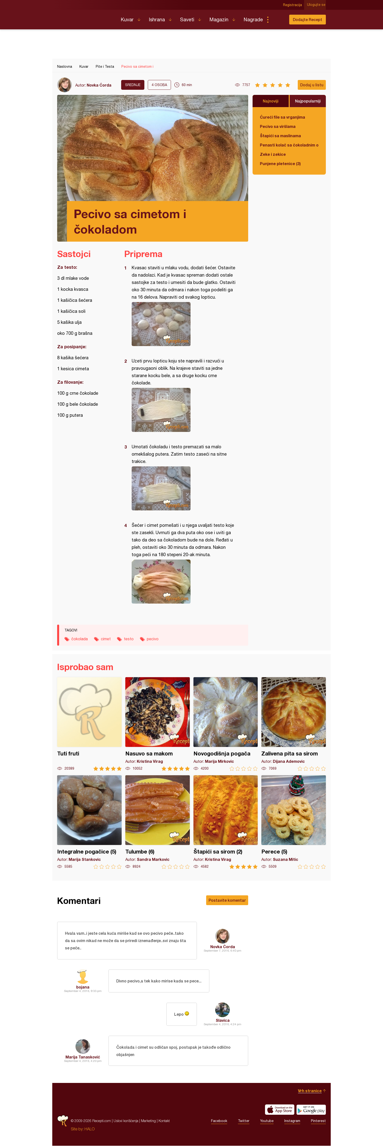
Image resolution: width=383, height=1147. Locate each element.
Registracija (293, 5)
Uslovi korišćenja (126, 1122)
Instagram (292, 1122)
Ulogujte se (317, 5)
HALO (90, 1130)
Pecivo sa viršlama (278, 126)
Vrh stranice (310, 1092)
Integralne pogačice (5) (89, 822)
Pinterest (318, 1122)
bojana (82, 987)
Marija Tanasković (82, 1057)
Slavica (223, 1020)
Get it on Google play (311, 1111)
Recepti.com (85, 17)
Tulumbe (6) (157, 822)
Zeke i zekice (273, 154)
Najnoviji (270, 101)
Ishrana (157, 19)
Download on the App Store (279, 1111)
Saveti (187, 19)
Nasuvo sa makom (157, 724)
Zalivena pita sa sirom (293, 724)
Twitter (243, 1122)
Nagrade (253, 19)
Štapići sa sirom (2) (225, 822)
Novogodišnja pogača (225, 724)
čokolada (79, 639)
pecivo (153, 639)
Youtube (267, 1122)
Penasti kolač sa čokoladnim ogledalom (289, 145)
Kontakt (164, 1122)
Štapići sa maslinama (280, 135)
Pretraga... (277, 19)
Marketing (148, 1122)
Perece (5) (293, 822)
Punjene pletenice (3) (280, 163)
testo (129, 639)
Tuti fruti (89, 724)
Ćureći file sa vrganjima (282, 117)
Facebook (219, 1122)
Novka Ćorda (99, 85)
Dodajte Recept (307, 19)
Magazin (218, 19)
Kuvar (127, 19)
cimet (106, 639)
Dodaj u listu (311, 84)
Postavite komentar (227, 900)
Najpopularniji (308, 101)
